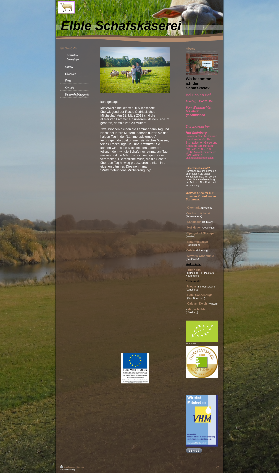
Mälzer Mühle (196, 309)
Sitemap (80, 467)
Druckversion (68, 467)
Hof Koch (194, 269)
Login (216, 466)
